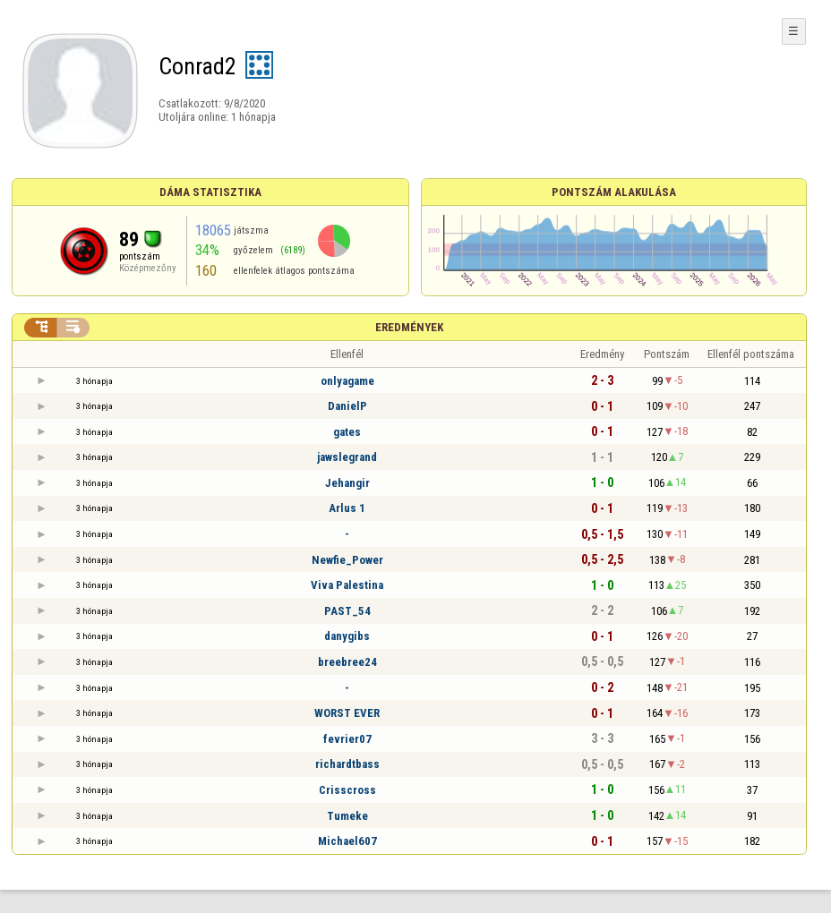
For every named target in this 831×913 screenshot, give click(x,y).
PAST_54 (347, 611)
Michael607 (347, 841)
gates (347, 432)
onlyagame (347, 381)
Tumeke (347, 816)
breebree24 (347, 662)
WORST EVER (347, 713)
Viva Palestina (347, 585)
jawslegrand (347, 457)
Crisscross (347, 790)
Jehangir (347, 483)
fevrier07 (347, 739)
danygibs (347, 636)
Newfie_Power (347, 560)
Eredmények (409, 327)
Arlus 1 (347, 508)
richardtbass (347, 764)
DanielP (347, 406)
